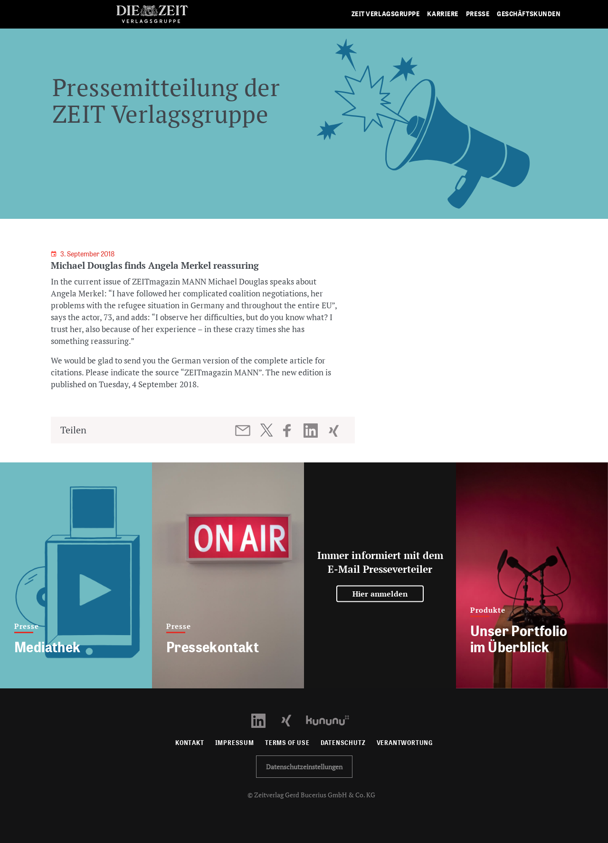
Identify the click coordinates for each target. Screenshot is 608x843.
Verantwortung (405, 742)
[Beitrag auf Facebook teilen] (291, 430)
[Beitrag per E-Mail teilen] (243, 430)
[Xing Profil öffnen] (292, 719)
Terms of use (287, 742)
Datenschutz (343, 742)
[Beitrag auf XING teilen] (334, 430)
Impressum (234, 742)
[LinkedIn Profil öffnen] (264, 719)
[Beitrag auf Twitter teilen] (266, 430)
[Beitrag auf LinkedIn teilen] (312, 430)
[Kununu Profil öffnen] (332, 719)
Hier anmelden (380, 593)
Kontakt (189, 742)
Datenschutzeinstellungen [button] (304, 766)
